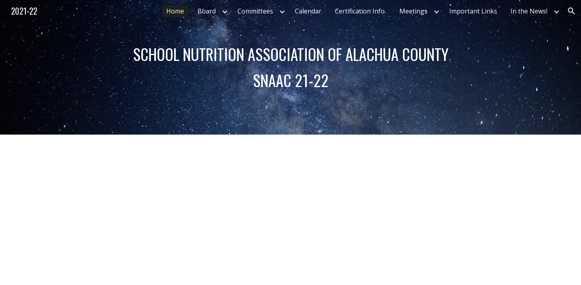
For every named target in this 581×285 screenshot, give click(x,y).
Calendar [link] (308, 11)
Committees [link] (255, 11)
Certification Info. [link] (360, 11)
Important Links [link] (473, 11)
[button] (571, 11)
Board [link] (206, 11)
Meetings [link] (413, 11)
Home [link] (175, 11)
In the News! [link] (529, 11)
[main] (290, 67)
